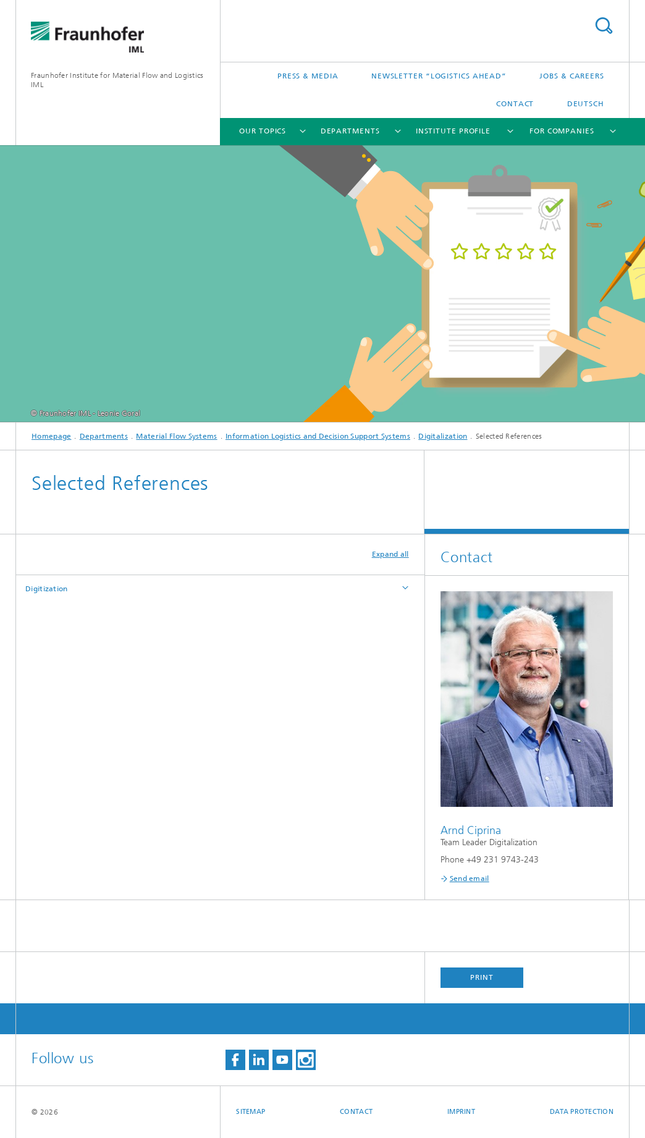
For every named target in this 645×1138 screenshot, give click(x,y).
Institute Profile (453, 131)
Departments (350, 131)
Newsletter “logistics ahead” (439, 76)
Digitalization (442, 436)
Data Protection (581, 1112)
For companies (561, 131)
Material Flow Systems (176, 436)
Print (482, 977)
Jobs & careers (571, 76)
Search (603, 25)
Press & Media (308, 76)
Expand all (390, 554)
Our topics (262, 131)
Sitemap (250, 1112)
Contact (515, 103)
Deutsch (585, 103)
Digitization (46, 588)
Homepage (51, 436)
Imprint (461, 1112)
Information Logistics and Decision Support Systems (318, 436)
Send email (469, 878)
